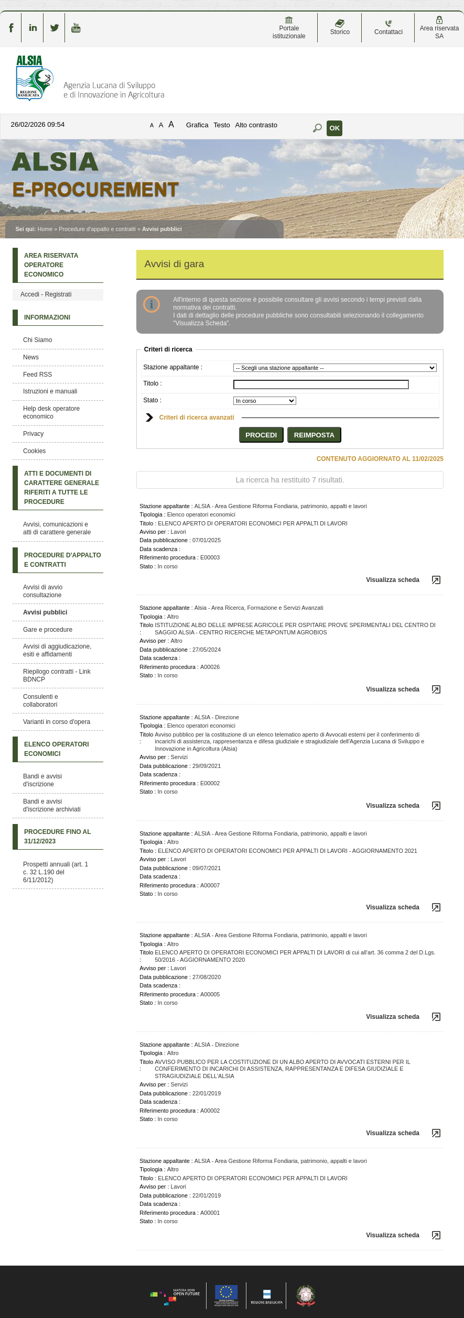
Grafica (197, 125)
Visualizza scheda (392, 580)
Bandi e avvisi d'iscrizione (42, 780)
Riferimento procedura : (169, 557)
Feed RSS (37, 374)
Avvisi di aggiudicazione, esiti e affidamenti (57, 650)
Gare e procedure (47, 629)
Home (44, 229)
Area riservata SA (439, 28)
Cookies (34, 451)
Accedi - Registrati (45, 294)
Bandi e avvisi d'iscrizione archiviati (52, 805)
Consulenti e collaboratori (40, 700)
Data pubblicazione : (165, 540)
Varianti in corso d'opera (56, 722)
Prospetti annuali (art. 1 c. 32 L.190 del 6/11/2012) (55, 872)
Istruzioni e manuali (50, 391)
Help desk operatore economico (51, 412)
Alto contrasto (256, 125)
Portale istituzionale (289, 28)
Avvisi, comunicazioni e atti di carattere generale (57, 528)
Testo (221, 125)
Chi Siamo (37, 340)
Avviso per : (154, 532)
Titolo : (152, 383)
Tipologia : (152, 514)
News (31, 357)
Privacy (33, 433)
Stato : (152, 400)
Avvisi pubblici (45, 612)
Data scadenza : (159, 549)
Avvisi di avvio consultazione (42, 591)
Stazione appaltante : (172, 367)
